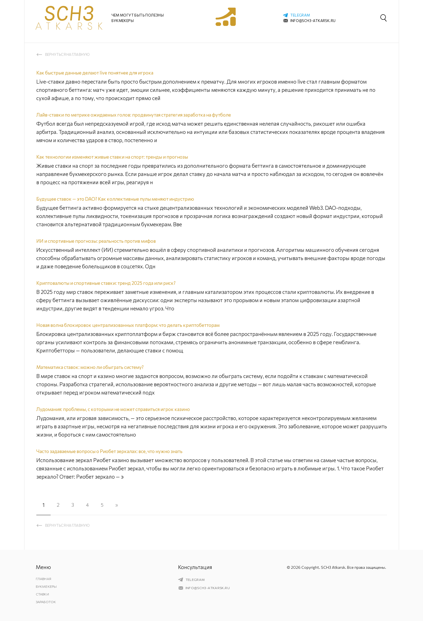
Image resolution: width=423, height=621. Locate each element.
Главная (44, 578)
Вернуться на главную (67, 54)
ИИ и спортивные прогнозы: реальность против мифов (102, 241)
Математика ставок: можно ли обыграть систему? (97, 367)
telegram (300, 15)
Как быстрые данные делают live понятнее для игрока (102, 72)
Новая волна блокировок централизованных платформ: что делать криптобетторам (140, 325)
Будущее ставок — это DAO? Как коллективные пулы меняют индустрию (124, 198)
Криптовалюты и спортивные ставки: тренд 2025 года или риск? (113, 283)
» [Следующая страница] (119, 505)
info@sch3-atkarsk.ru (313, 20)
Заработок (47, 602)
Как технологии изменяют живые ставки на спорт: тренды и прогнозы (121, 156)
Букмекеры (47, 586)
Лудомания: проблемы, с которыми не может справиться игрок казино (123, 409)
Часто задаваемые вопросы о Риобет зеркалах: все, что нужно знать (120, 451)
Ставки (43, 594)
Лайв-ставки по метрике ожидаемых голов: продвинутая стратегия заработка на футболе (146, 114)
